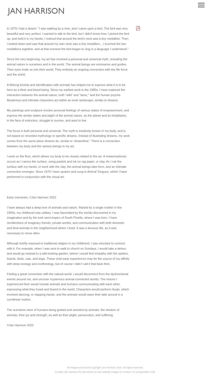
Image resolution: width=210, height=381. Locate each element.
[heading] (40, 18)
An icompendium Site (143, 372)
